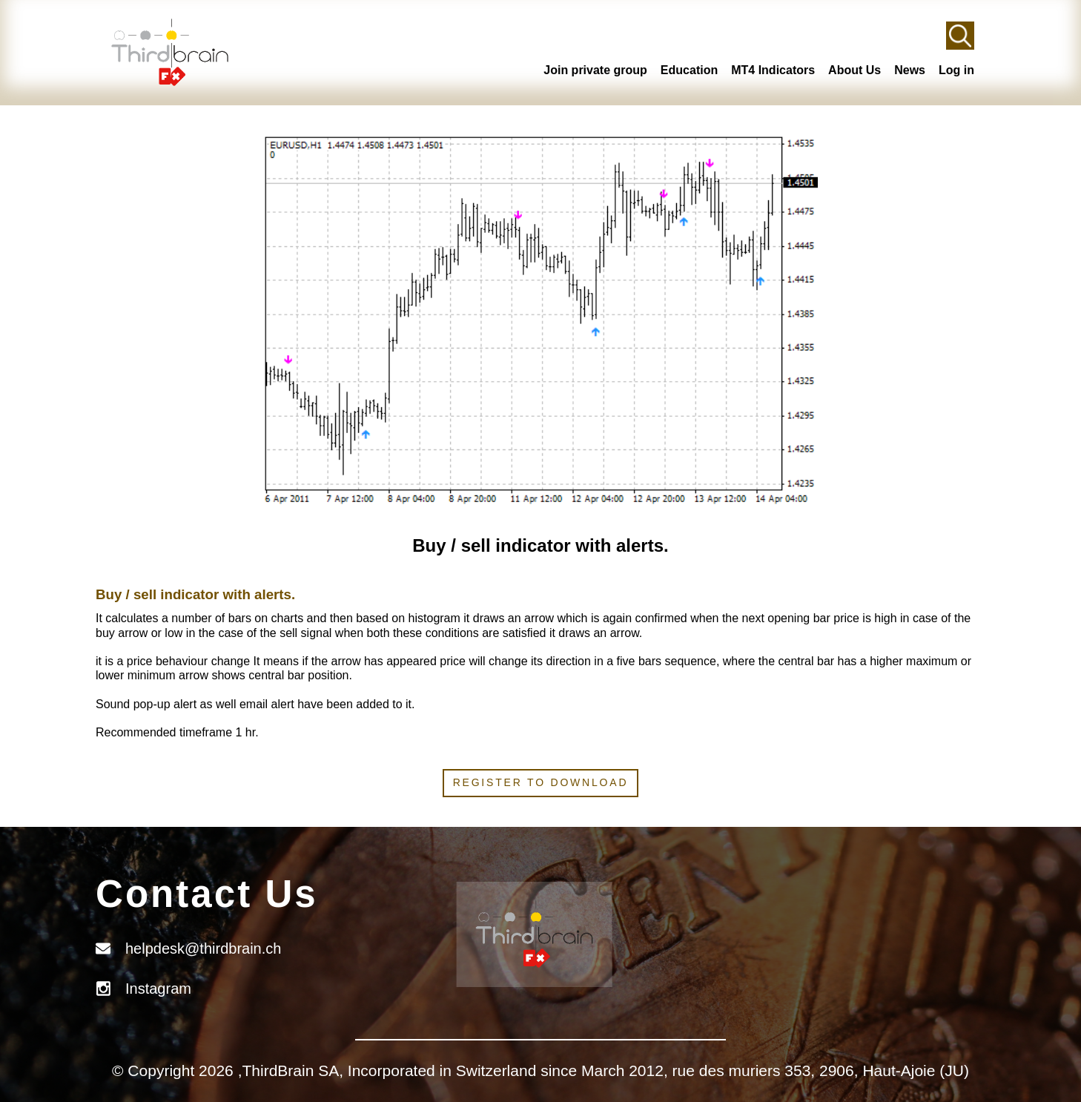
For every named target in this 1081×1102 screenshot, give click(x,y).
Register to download (541, 782)
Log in (956, 70)
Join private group (595, 70)
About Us (854, 70)
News (909, 70)
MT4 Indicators (773, 70)
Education (689, 70)
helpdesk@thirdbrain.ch (203, 948)
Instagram (158, 988)
